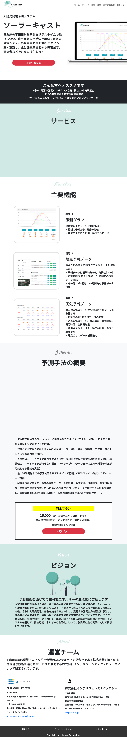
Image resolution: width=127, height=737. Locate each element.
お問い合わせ (109, 4)
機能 (93, 4)
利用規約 (25, 729)
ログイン (121, 4)
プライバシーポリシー (63, 729)
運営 (99, 4)
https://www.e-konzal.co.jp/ (20, 716)
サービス (85, 4)
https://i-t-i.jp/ (72, 712)
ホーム (77, 4)
